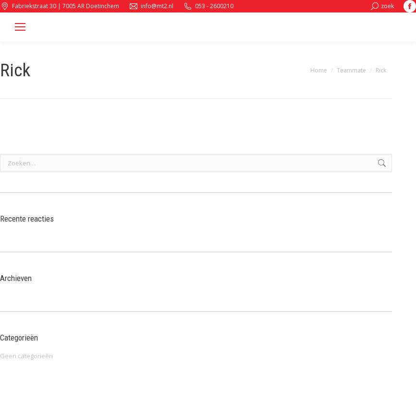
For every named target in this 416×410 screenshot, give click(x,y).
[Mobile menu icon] (20, 27)
